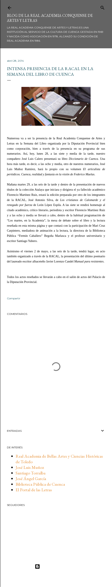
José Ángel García (31, 478)
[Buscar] (102, 7)
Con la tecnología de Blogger (56, 566)
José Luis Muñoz (30, 467)
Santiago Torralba (30, 473)
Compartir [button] (13, 298)
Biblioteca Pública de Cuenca (40, 484)
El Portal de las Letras (34, 490)
